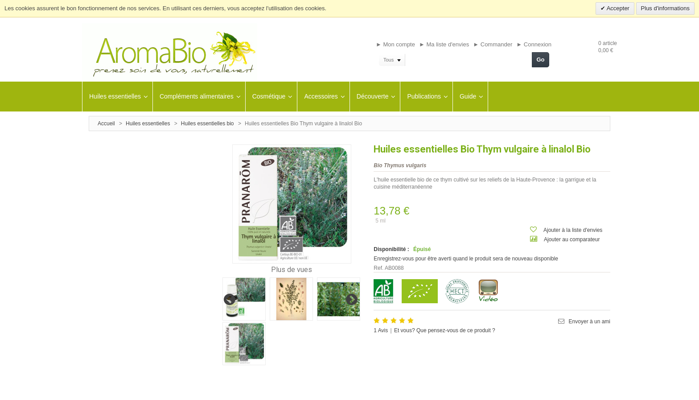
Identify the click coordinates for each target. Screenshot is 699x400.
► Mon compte (395, 44)
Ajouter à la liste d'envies (572, 230)
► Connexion (533, 44)
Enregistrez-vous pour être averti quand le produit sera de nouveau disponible (466, 259)
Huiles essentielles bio (207, 123)
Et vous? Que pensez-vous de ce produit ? (444, 330)
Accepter (617, 8)
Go (540, 59)
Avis (381, 330)
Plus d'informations (665, 8)
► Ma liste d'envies (444, 44)
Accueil (106, 123)
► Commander (492, 44)
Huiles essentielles (148, 123)
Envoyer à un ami (589, 321)
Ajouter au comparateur (572, 239)
